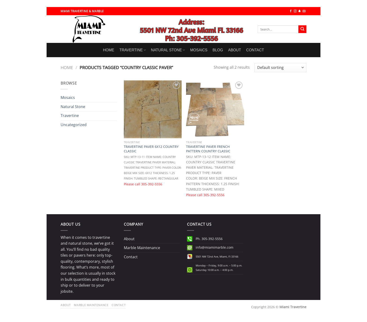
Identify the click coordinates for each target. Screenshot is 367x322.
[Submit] (302, 29)
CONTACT (255, 50)
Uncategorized (74, 124)
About (129, 238)
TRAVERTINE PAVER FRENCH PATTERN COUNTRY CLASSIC (208, 149)
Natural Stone (73, 106)
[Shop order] (280, 67)
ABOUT (234, 50)
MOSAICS (198, 50)
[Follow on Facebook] (290, 11)
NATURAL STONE (168, 50)
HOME (108, 50)
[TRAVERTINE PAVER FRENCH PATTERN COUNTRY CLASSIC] (215, 109)
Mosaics (68, 97)
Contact (131, 256)
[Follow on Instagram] (295, 11)
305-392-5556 (151, 184)
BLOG (218, 50)
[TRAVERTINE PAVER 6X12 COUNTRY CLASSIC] (153, 109)
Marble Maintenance (142, 247)
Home (67, 67)
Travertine (70, 115)
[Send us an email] (304, 11)
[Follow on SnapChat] (299, 11)
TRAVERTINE (132, 50)
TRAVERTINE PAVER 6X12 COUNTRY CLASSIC (151, 149)
